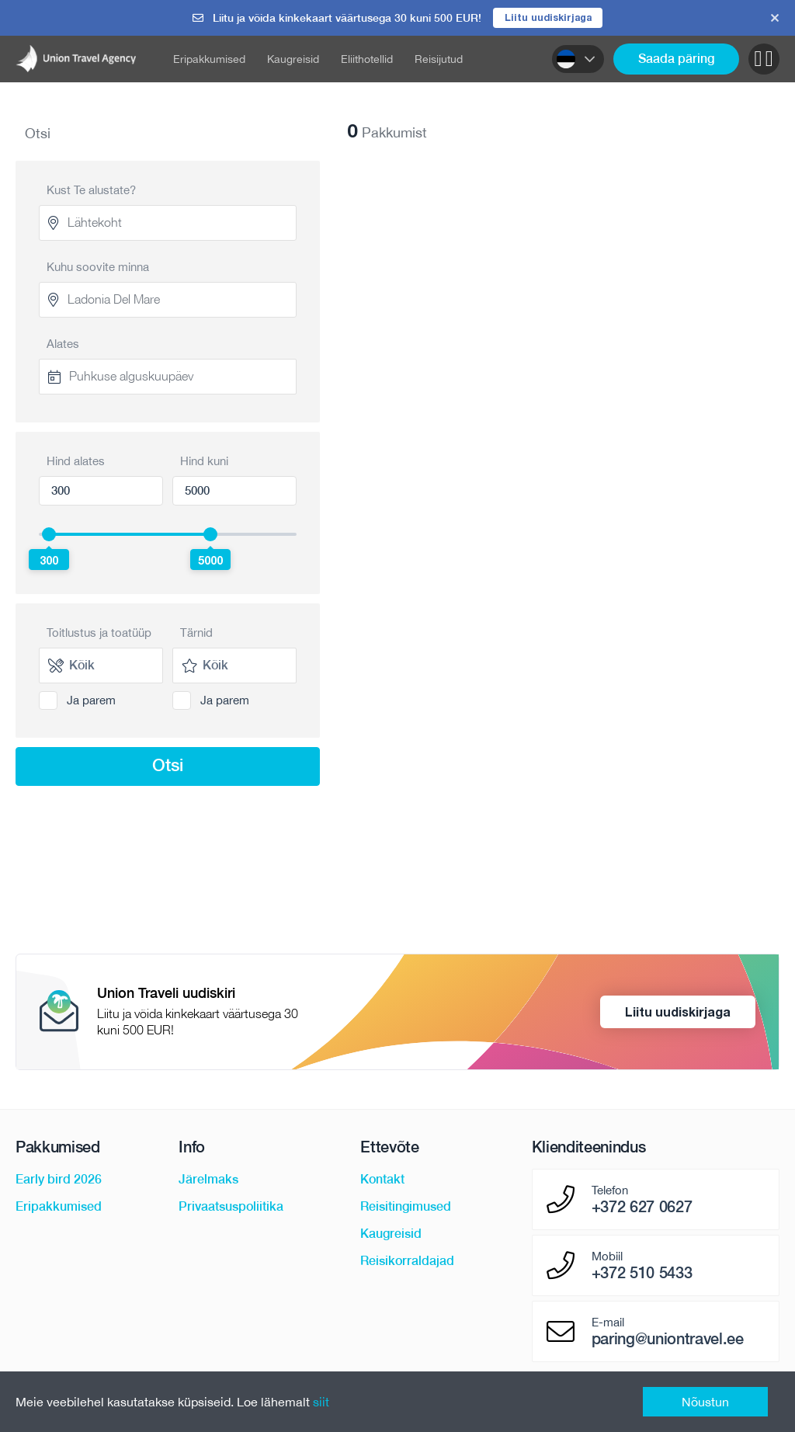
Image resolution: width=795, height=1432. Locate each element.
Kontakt (382, 1180)
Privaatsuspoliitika (231, 1208)
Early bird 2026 (59, 1180)
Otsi (167, 766)
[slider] (49, 535)
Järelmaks (208, 1180)
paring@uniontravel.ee (668, 1340)
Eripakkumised (209, 60)
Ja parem (91, 700)
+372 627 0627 (642, 1208)
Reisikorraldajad (407, 1262)
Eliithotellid (367, 60)
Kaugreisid (293, 60)
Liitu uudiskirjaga (547, 18)
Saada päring (676, 59)
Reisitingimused (405, 1208)
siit (321, 1402)
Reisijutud (439, 60)
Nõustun (705, 1402)
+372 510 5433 (642, 1274)
